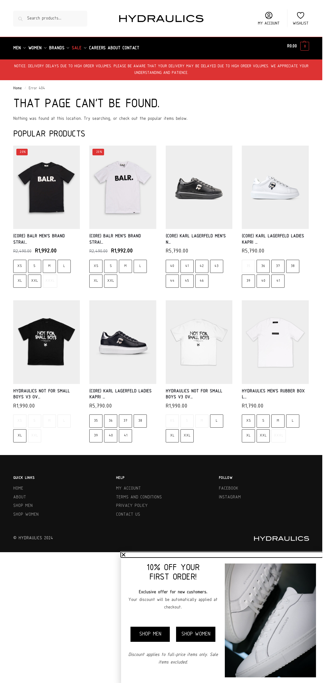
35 (96, 417)
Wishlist (300, 18)
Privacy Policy (132, 502)
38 (293, 262)
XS (19, 262)
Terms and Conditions (139, 493)
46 (202, 277)
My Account (128, 485)
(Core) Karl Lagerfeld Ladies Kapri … (273, 236)
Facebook (228, 485)
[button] (298, 46)
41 (187, 262)
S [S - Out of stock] (34, 417)
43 (216, 262)
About (19, 493)
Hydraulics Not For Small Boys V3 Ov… (41, 391)
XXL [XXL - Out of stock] (34, 432)
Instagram (230, 493)
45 (187, 277)
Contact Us (128, 511)
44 (172, 277)
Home (17, 85)
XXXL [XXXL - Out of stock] (50, 277)
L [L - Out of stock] (64, 417)
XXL (34, 277)
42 (202, 262)
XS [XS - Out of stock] (19, 417)
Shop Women (26, 511)
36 (263, 262)
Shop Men (23, 502)
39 (248, 277)
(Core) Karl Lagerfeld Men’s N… (196, 236)
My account (269, 18)
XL (20, 277)
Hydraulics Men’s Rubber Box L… (273, 391)
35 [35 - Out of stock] (248, 262)
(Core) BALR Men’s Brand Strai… (39, 236)
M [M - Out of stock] (49, 417)
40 (172, 262)
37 (278, 262)
